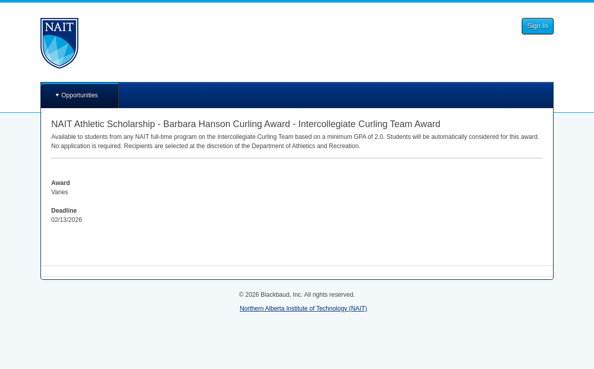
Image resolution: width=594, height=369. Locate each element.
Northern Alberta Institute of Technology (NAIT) (303, 308)
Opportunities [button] (79, 95)
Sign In (537, 26)
